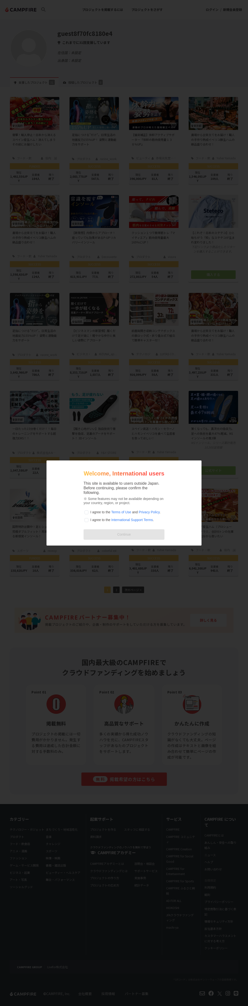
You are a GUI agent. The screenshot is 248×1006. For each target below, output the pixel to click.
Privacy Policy (149, 512)
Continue (124, 534)
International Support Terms (132, 520)
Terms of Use (121, 512)
